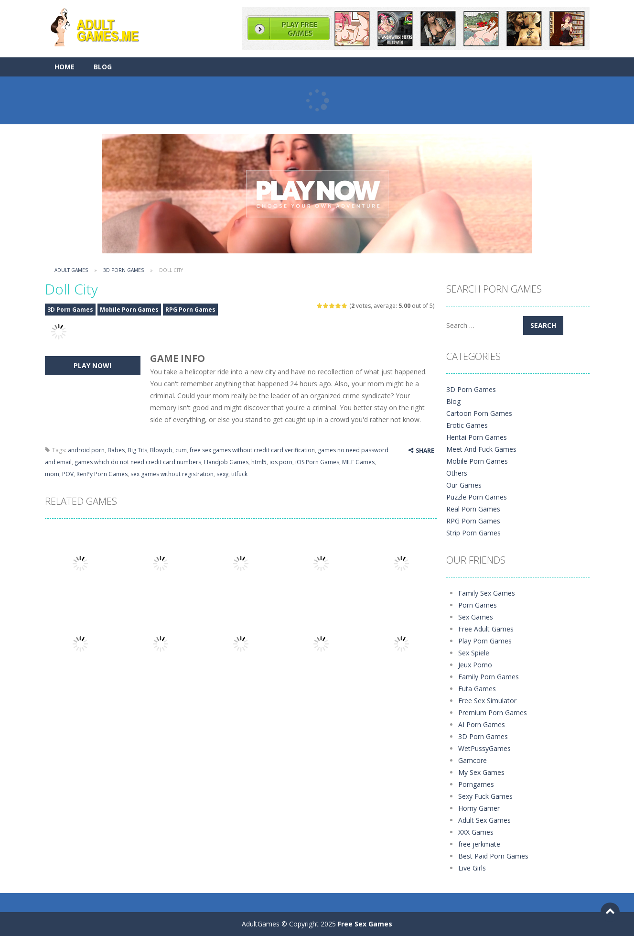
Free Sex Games (365, 923)
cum (181, 450)
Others (456, 473)
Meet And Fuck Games (481, 449)
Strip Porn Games (473, 532)
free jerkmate (479, 844)
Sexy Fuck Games (485, 796)
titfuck (239, 474)
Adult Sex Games (484, 820)
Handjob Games (226, 462)
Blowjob (161, 450)
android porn (86, 450)
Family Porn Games (488, 676)
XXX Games (476, 832)
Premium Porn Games (492, 712)
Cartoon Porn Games (479, 413)
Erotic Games (467, 425)
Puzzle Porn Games (476, 496)
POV (68, 474)
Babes (116, 450)
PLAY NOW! (92, 365)
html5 (259, 462)
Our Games (464, 485)
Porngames (476, 784)
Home (64, 66)
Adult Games (71, 270)
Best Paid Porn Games (493, 855)
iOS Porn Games (317, 462)
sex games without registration (172, 474)
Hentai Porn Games (476, 437)
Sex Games (475, 616)
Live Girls (472, 867)
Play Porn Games (485, 640)
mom (52, 474)
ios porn (280, 462)
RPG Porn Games (190, 309)
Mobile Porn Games (129, 309)
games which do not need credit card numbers (138, 462)
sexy (222, 474)
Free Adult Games (486, 628)
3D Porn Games (123, 270)
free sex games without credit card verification (252, 450)
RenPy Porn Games (102, 474)
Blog (103, 66)
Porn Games (477, 604)
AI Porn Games (481, 724)
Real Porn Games (473, 508)
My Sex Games (481, 772)
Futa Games (477, 688)
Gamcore (472, 760)
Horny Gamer (479, 808)
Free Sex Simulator (487, 700)
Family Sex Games (486, 593)
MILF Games (358, 462)
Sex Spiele (473, 652)
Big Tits (137, 450)
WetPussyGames (484, 748)
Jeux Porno (475, 664)
